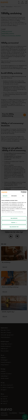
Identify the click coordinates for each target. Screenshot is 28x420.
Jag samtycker (14, 218)
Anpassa (14, 222)
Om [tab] (23, 195)
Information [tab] (14, 195)
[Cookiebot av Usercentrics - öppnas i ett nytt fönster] (20, 192)
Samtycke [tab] (5, 195)
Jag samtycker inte (14, 226)
